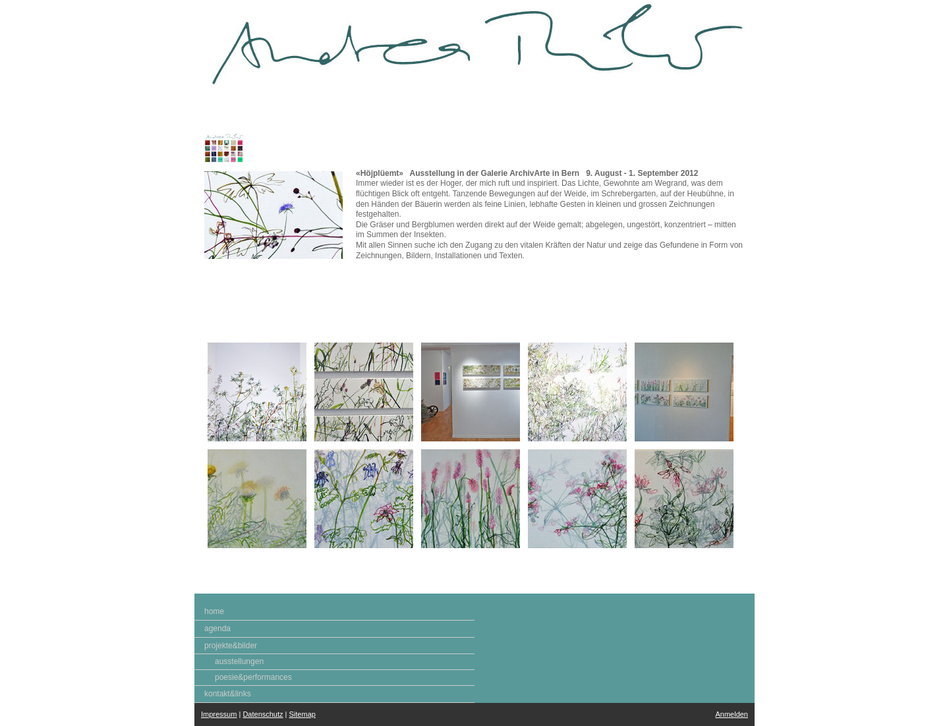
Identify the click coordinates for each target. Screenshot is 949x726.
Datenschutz (263, 714)
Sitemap (302, 714)
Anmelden (731, 714)
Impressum (219, 714)
